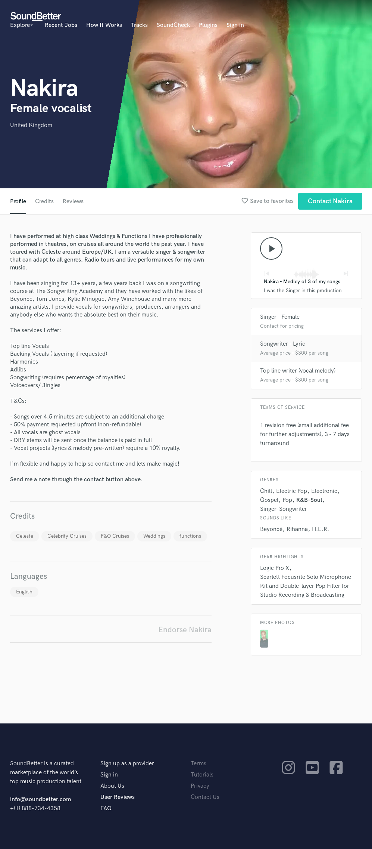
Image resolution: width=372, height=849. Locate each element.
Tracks (139, 25)
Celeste (24, 536)
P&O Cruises (115, 536)
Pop (287, 500)
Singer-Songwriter (283, 509)
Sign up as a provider (127, 763)
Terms (198, 763)
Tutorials (202, 774)
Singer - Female (280, 317)
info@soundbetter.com (40, 799)
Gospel (269, 500)
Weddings (154, 536)
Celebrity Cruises (67, 536)
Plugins (208, 25)
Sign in (235, 25)
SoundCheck (173, 25)
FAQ (106, 808)
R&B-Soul (309, 500)
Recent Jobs (61, 25)
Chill (266, 491)
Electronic (324, 491)
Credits (44, 201)
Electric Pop (291, 491)
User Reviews (117, 797)
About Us (112, 786)
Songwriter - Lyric (282, 344)
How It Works (104, 25)
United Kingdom (31, 125)
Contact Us (205, 797)
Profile (18, 201)
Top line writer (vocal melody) (297, 370)
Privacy (200, 786)
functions (190, 536)
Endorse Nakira (185, 630)
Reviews (73, 201)
